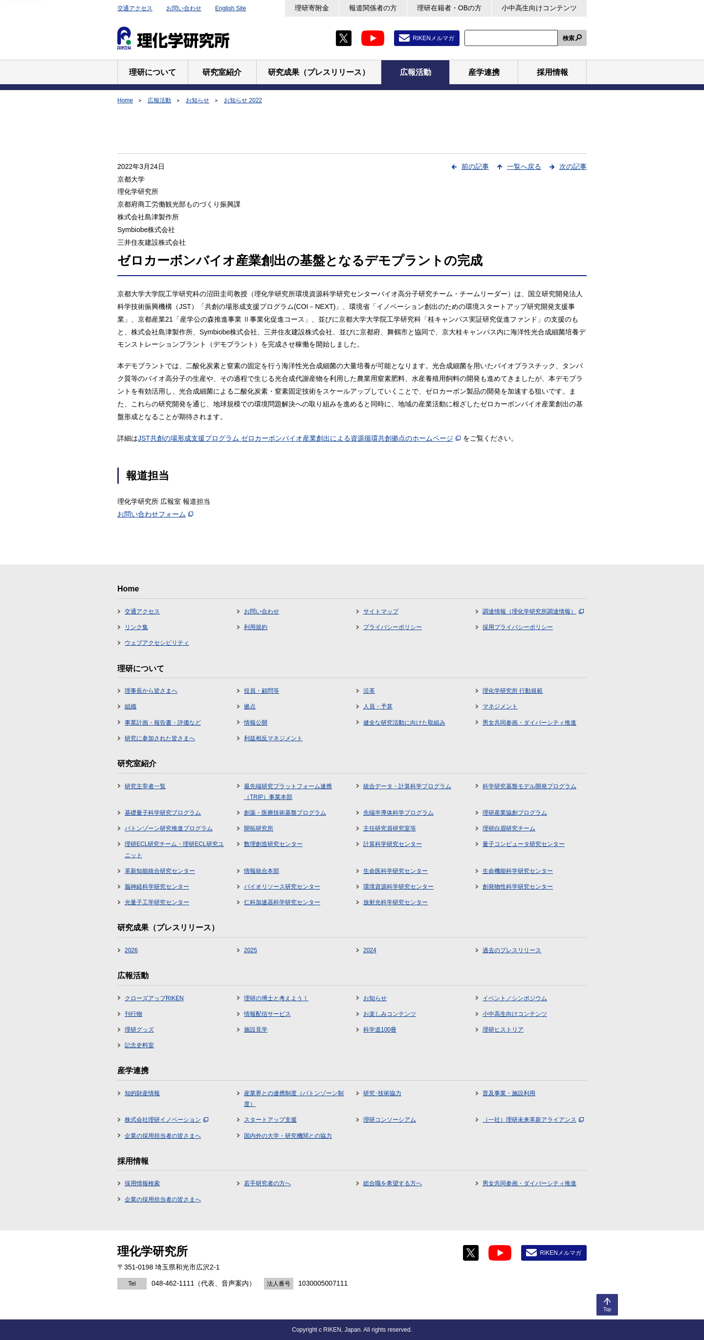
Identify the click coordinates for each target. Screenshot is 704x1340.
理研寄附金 (312, 8)
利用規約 (255, 627)
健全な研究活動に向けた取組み (404, 722)
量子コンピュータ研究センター (524, 844)
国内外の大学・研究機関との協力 (288, 1135)
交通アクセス (135, 8)
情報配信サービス (267, 1014)
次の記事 (573, 166)
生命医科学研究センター (395, 871)
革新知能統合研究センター (160, 871)
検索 (568, 38)
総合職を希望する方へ (392, 1183)
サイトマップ (380, 611)
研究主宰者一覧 (145, 786)
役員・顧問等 (261, 690)
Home (125, 100)
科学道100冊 (379, 1029)
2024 (369, 950)
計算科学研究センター (392, 844)
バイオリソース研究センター (282, 886)
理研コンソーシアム (389, 1119)
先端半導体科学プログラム (398, 812)
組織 (130, 706)
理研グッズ (139, 1029)
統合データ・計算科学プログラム (407, 786)
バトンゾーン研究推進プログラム (169, 828)
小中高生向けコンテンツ (539, 8)
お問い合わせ (183, 8)
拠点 (250, 706)
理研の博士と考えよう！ (276, 998)
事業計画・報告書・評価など (163, 722)
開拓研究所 (258, 828)
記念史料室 (139, 1045)
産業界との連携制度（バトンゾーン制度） (294, 1098)
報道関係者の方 (373, 8)
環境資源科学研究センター (398, 886)
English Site (230, 8)
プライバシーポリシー (392, 627)
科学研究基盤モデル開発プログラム (529, 786)
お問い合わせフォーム (155, 514)
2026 (131, 950)
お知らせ (197, 100)
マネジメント (500, 706)
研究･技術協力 (382, 1093)
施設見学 (255, 1029)
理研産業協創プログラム (515, 812)
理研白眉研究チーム (509, 828)
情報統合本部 (261, 871)
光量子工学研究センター (157, 902)
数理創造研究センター (273, 844)
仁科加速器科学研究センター (282, 902)
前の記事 (475, 166)
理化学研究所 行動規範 (513, 690)
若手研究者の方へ (267, 1183)
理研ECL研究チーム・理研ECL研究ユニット (174, 849)
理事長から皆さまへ (151, 690)
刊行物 (133, 1014)
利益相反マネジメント (273, 738)
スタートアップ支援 (270, 1119)
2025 (250, 950)
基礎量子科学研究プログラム (163, 812)
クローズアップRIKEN (154, 998)
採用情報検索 (142, 1183)
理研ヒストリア (503, 1029)
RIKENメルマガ (433, 38)
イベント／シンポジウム (515, 998)
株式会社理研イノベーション (166, 1119)
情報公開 (255, 722)
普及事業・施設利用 (509, 1093)
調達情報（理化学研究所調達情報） (533, 611)
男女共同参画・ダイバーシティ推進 (529, 722)
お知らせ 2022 (243, 100)
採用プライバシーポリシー (518, 627)
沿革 (369, 690)
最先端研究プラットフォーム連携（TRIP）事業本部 (288, 791)
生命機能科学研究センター (518, 871)
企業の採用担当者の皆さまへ (163, 1135)
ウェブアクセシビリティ (157, 642)
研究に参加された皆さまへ (160, 738)
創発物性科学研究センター (518, 886)
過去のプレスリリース (512, 950)
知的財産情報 (142, 1093)
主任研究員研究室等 (389, 828)
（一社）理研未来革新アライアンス (533, 1119)
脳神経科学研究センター (157, 886)
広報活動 (159, 100)
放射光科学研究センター (395, 902)
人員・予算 (378, 706)
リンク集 (136, 627)
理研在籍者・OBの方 (449, 8)
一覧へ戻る (524, 166)
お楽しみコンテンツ (389, 1014)
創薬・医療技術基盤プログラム (285, 812)
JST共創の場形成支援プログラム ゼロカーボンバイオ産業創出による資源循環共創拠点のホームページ (299, 438)
